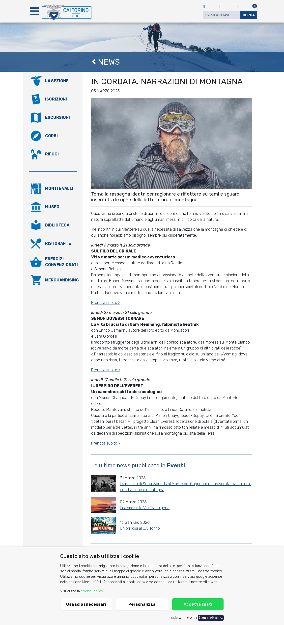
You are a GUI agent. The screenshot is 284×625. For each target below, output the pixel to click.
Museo (52, 206)
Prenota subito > (105, 302)
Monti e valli (59, 188)
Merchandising (62, 280)
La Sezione (56, 80)
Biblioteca (57, 225)
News (106, 62)
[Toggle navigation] (34, 11)
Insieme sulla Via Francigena (145, 507)
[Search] (221, 15)
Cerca (249, 15)
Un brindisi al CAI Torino (140, 528)
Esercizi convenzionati (61, 261)
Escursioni (57, 117)
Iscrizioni (56, 99)
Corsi (51, 135)
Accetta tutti (198, 604)
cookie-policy (92, 591)
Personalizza (141, 604)
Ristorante (58, 243)
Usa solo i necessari (86, 604)
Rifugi (52, 154)
